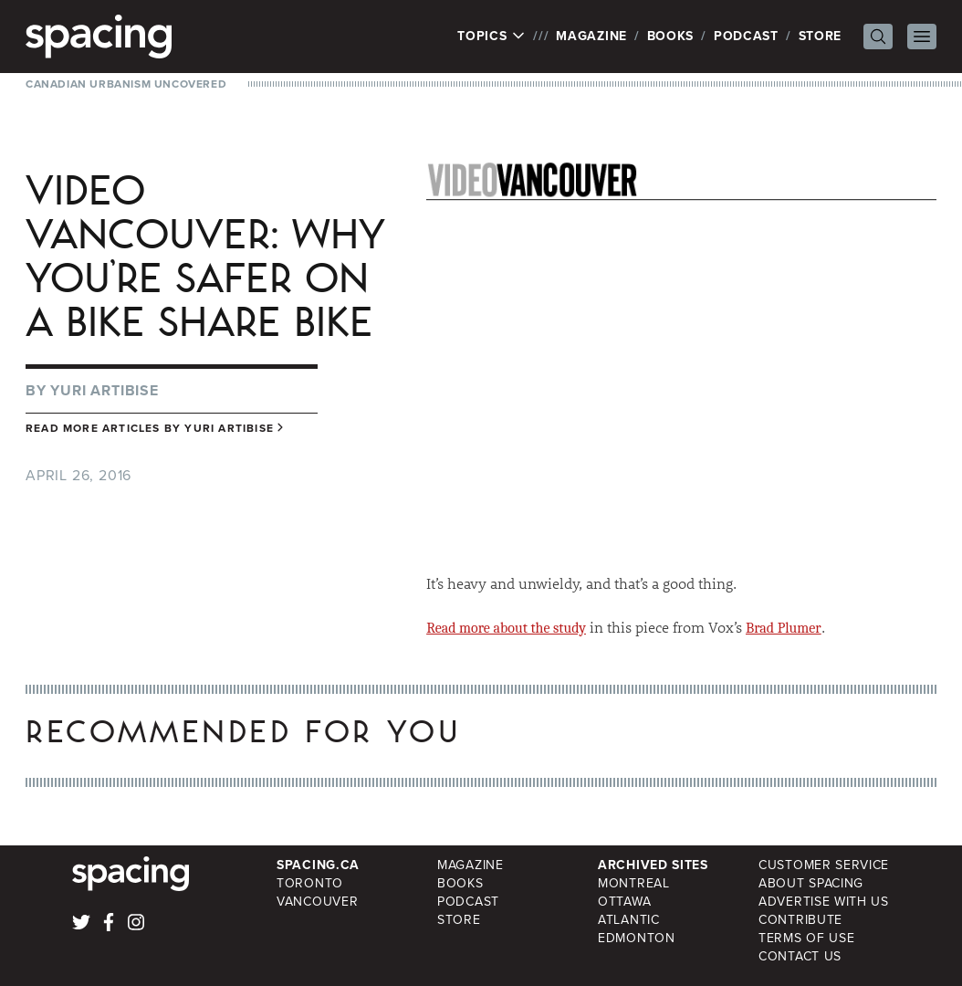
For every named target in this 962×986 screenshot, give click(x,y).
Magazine (591, 36)
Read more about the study (506, 628)
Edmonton (636, 938)
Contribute (800, 919)
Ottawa (624, 901)
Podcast (746, 36)
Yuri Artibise (104, 390)
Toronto (310, 883)
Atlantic (629, 919)
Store (820, 36)
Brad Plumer (783, 628)
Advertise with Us (823, 901)
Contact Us (800, 956)
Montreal (634, 883)
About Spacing (810, 883)
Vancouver (317, 901)
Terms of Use (806, 938)
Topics (491, 36)
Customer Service (823, 865)
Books (671, 36)
